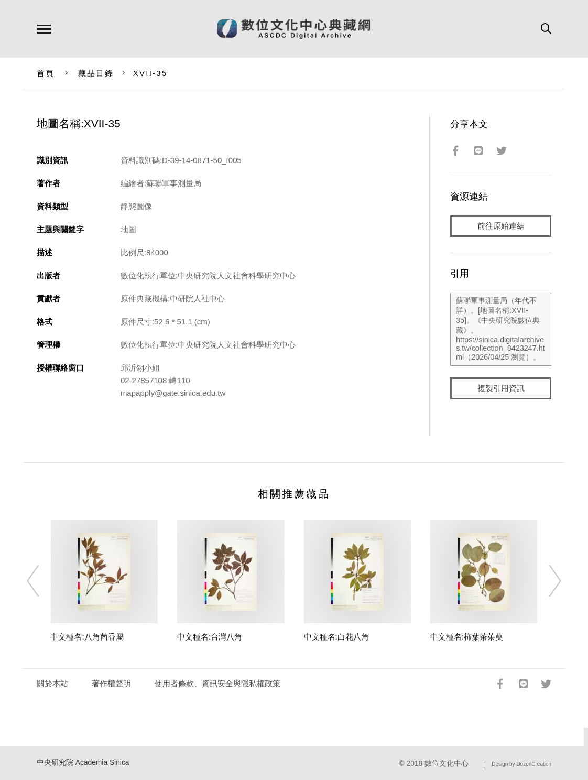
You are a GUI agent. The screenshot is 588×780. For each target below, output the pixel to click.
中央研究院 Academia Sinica (83, 762)
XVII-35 (150, 73)
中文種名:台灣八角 (209, 636)
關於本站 (52, 683)
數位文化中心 (446, 763)
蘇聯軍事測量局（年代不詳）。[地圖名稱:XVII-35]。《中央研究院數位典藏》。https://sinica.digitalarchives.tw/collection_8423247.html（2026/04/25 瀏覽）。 (500, 329)
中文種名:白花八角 (336, 636)
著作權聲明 (111, 683)
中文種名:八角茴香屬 (86, 636)
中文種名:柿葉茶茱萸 (466, 636)
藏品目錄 (96, 73)
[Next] (545, 581)
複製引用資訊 (501, 388)
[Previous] (42, 581)
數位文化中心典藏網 (293, 29)
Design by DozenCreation (521, 764)
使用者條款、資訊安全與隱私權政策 (217, 683)
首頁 (46, 73)
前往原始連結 (501, 226)
